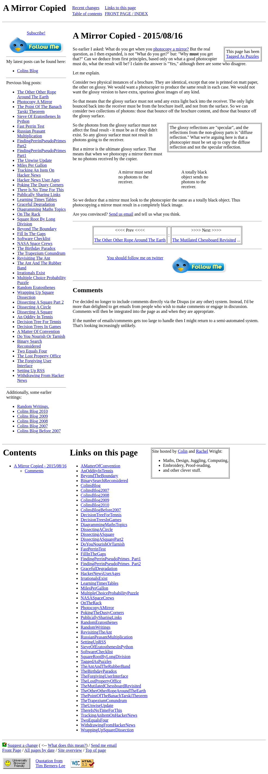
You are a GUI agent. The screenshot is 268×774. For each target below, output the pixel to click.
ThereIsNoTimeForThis (101, 710)
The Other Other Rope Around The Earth (36, 94)
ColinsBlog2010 (95, 505)
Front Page (11, 750)
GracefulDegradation (99, 568)
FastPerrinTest (93, 549)
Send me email (104, 745)
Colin (183, 451)
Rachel (202, 451)
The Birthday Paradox (36, 248)
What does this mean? (67, 745)
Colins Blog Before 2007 (39, 431)
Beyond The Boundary (37, 228)
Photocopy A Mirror (34, 101)
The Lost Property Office (39, 356)
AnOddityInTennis (97, 470)
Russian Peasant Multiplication (31, 133)
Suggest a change (23, 745)
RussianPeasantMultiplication (107, 637)
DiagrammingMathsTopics (104, 524)
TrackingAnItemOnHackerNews (109, 715)
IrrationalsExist (94, 578)
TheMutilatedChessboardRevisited (111, 686)
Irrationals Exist (31, 272)
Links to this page (120, 7)
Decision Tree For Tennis (39, 321)
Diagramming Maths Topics (41, 209)
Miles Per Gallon (32, 165)
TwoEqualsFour (94, 720)
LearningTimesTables (100, 583)
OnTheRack (91, 602)
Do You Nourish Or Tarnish (41, 336)
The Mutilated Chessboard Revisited (204, 240)
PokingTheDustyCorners (102, 612)
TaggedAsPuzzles (96, 661)
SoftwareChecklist (97, 651)
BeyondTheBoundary (99, 475)
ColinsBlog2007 (95, 490)
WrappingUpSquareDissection (107, 730)
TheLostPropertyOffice (101, 681)
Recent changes (85, 7)
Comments (34, 470)
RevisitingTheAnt (96, 632)
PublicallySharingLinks (101, 617)
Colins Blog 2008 (32, 421)
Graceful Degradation (36, 204)
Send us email (121, 214)
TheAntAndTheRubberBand (105, 666)
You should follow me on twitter (135, 258)
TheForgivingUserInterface (104, 676)
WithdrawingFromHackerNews (108, 725)
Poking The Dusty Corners (40, 185)
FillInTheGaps (93, 554)
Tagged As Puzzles (242, 56)
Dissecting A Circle (34, 307)
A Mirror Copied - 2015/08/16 (40, 466)
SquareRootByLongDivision (105, 656)
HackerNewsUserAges (100, 573)
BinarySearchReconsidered (104, 480)
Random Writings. (33, 406)
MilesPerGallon (94, 588)
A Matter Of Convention (38, 331)
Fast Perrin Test (30, 126)
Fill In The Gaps (31, 233)
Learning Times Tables (37, 199)
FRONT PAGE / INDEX (126, 13)
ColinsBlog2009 (95, 500)
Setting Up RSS (31, 370)
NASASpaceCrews (97, 598)
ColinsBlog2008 (95, 495)
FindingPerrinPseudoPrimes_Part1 (111, 558)
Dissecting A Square (34, 312)
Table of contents (87, 13)
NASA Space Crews (34, 243)
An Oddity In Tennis (35, 316)
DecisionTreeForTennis (101, 514)
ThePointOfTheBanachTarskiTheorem (114, 695)
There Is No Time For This (40, 189)
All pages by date (39, 750)
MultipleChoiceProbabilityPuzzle (110, 593)
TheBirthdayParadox (99, 671)
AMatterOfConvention (100, 466)
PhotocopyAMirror (97, 607)
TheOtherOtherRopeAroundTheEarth (113, 690)
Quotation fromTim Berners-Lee (50, 763)
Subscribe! (36, 33)
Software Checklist (33, 238)
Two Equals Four (32, 351)
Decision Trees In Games (39, 326)
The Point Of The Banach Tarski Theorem (39, 109)
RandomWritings (96, 627)
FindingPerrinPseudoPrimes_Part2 (111, 563)
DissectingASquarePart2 (102, 539)
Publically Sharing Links (38, 194)
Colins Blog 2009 (32, 416)
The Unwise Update (34, 160)
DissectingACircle (97, 529)
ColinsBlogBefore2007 (101, 510)
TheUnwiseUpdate (97, 705)
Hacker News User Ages (38, 180)
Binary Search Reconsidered (29, 343)
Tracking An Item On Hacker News (35, 172)
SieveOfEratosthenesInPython (107, 646)
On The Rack (28, 214)
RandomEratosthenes (99, 622)
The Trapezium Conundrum (41, 253)
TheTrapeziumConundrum (104, 700)
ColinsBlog (91, 485)
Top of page (95, 750)
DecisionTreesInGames (101, 519)
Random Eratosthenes (36, 287)
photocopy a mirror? (171, 49)
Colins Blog (27, 70)
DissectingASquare (97, 534)
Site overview (70, 750)
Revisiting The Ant (33, 258)
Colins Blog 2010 (32, 411)
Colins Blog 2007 (32, 426)
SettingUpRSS (93, 642)
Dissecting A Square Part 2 (40, 302)
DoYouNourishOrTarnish (103, 544)
